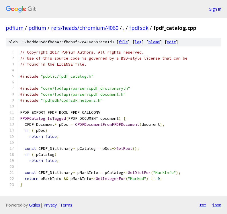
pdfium (15, 27)
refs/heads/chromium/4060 (84, 27)
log (138, 42)
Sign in (215, 9)
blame (154, 42)
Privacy (50, 205)
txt (202, 204)
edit (171, 42)
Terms (66, 205)
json (216, 204)
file (123, 42)
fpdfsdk (138, 27)
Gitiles (34, 205)
